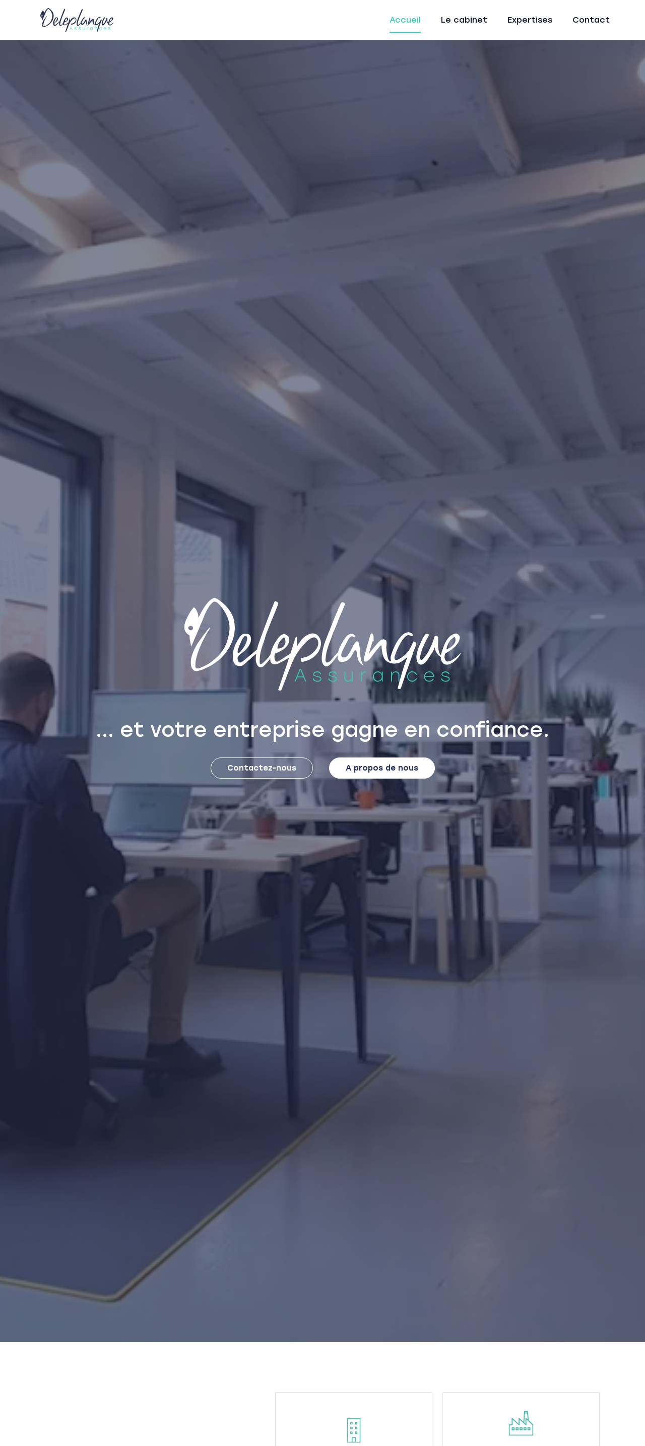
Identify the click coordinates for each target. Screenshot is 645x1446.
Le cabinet (464, 20)
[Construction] (353, 1430)
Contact (591, 20)
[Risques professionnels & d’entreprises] (521, 1423)
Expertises (529, 20)
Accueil (405, 20)
